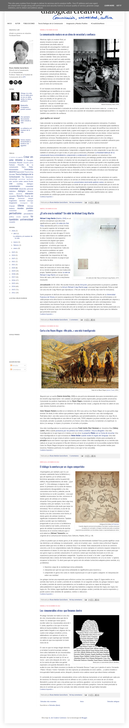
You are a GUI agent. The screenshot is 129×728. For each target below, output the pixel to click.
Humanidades (13, 169)
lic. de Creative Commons (57, 718)
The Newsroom (27, 177)
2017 (14, 277)
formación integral (25, 198)
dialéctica (12, 191)
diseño (11, 194)
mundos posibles (25, 208)
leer (32, 203)
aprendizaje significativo (26, 179)
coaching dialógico (25, 184)
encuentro (12, 196)
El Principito (28, 160)
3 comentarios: (74, 456)
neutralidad (12, 210)
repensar (25, 217)
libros (21, 205)
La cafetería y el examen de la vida (26, 130)
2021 (14, 265)
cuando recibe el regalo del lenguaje (89, 435)
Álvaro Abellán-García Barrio (59, 202)
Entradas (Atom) (54, 705)
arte (10, 181)
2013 (14, 290)
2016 (14, 280)
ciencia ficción (28, 181)
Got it (118, 5)
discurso (30, 191)
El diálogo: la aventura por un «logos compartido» (62, 466)
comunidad (29, 186)
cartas (21, 181)
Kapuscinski (20, 172)
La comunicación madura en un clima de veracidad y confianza (67, 34)
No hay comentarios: (76, 202)
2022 (14, 261)
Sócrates (12, 174)
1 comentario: (74, 320)
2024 (14, 255)
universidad (26, 219)
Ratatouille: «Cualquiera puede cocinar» (26, 107)
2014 (14, 286)
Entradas (14, 365)
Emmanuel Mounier (16, 163)
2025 (14, 252)
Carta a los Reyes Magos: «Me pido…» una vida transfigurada (67, 330)
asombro (15, 181)
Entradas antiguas (113, 701)
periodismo (15, 213)
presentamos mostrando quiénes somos (89, 182)
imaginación (13, 203)
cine (10, 183)
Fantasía (12, 165)
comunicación (14, 186)
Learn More (109, 5)
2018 (14, 274)
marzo (15, 242)
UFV (24, 77)
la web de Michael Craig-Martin (55, 273)
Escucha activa (28, 162)
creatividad (13, 188)
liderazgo (30, 206)
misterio (12, 208)
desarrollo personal (26, 189)
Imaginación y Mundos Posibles (77, 23)
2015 (14, 283)
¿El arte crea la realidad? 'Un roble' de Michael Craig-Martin (67, 213)
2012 (14, 293)
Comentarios (16, 369)
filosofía (20, 196)
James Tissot (110, 390)
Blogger (84, 718)
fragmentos (13, 201)
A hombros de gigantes (16, 157)
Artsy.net (83, 285)
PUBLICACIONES (29, 23)
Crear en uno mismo (21, 158)
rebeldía (18, 217)
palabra (30, 211)
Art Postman (115, 524)
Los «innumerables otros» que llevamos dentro (61, 610)
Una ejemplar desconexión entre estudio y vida (26, 120)
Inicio (82, 701)
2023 (14, 258)
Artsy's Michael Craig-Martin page (75, 287)
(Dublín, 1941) (53, 218)
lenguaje (12, 206)
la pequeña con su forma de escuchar (98, 433)
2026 (14, 231)
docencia (19, 194)
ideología (30, 201)
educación (29, 193)
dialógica (21, 191)
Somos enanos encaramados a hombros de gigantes (26, 142)
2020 (14, 268)
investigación (24, 203)
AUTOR (17, 23)
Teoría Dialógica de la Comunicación (50, 23)
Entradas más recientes (48, 701)
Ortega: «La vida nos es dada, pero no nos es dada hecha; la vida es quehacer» (27, 97)
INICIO (9, 23)
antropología (13, 179)
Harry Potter (27, 167)
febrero (16, 245)
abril (15, 233)
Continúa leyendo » (46, 197)
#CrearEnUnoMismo (97, 23)
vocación (12, 222)
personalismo (28, 214)
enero (15, 248)
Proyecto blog (29, 172)
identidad (22, 201)
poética (11, 217)
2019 (14, 271)
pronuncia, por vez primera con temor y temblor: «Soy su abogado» (80, 430)
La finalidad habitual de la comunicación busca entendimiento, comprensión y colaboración (77, 153)
